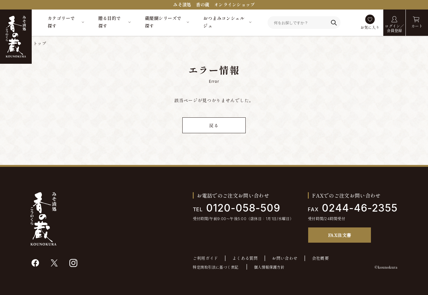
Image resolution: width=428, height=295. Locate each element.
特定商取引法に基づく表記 (215, 267)
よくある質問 (245, 258)
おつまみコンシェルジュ (223, 22)
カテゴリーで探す (61, 22)
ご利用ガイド (205, 258)
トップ (39, 43)
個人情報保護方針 (269, 267)
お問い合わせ (284, 258)
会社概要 (320, 258)
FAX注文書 (339, 235)
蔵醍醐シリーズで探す (163, 22)
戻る (213, 125)
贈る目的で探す (109, 22)
